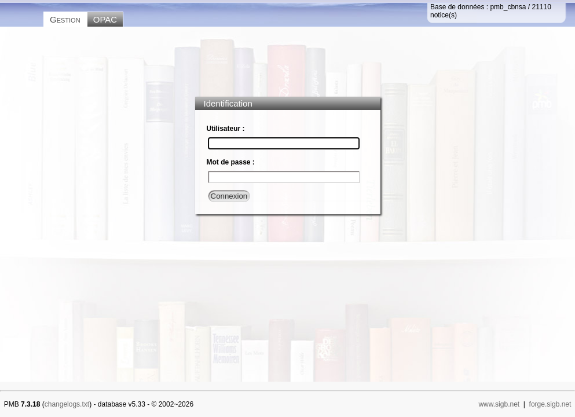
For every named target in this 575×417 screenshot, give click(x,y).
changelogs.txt (67, 404)
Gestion (65, 19)
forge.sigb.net (550, 404)
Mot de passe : (231, 162)
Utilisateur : (226, 129)
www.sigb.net (498, 404)
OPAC (105, 19)
